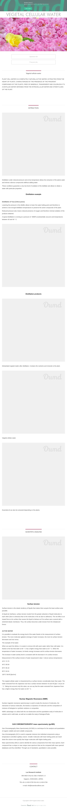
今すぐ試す (28, 8)
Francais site (34, 62)
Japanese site (33, 56)
